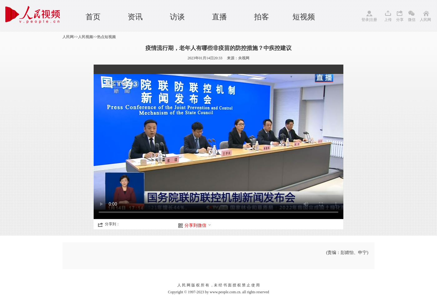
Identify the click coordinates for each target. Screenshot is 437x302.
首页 (93, 17)
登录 (365, 19)
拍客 (261, 17)
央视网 (243, 58)
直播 (219, 17)
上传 (388, 19)
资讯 (135, 17)
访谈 (177, 17)
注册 (373, 19)
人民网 (425, 19)
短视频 (303, 17)
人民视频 (85, 37)
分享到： (112, 224)
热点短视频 (106, 37)
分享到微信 (197, 225)
